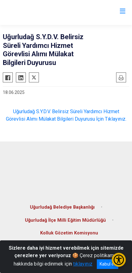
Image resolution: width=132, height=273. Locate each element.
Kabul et (108, 263)
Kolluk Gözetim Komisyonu (69, 233)
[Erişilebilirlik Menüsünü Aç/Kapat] (119, 260)
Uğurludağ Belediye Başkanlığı (62, 207)
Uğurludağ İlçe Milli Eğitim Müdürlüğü (65, 220)
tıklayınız (82, 264)
